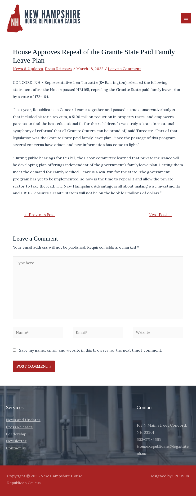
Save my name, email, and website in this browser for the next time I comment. (90, 350)
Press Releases (58, 68)
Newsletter (16, 440)
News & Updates (28, 68)
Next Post (160, 214)
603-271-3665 (149, 439)
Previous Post (39, 214)
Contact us (16, 448)
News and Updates (23, 419)
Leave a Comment (124, 68)
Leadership (16, 434)
